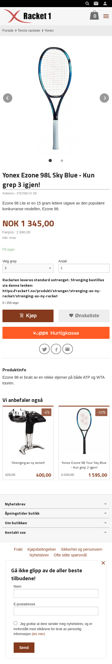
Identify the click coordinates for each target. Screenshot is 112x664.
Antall (62, 261)
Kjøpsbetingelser (42, 549)
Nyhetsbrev (39, 555)
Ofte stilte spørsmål (70, 555)
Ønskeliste (84, 315)
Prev (12, 97)
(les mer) (38, 634)
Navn (56, 591)
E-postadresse (56, 609)
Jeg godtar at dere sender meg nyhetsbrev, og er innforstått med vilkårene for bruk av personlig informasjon (53, 628)
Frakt (18, 549)
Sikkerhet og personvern (81, 549)
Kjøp (28, 315)
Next (109, 97)
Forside (8, 30)
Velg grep (9, 261)
